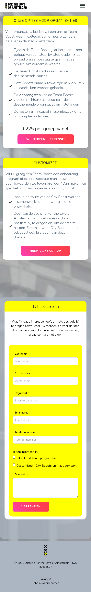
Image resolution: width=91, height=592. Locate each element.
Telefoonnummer (25, 432)
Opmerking (21, 474)
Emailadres (21, 412)
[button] (83, 6)
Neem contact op (45, 251)
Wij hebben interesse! (45, 139)
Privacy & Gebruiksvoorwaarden (45, 581)
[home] (16, 5)
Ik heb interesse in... (26, 452)
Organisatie (22, 393)
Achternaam (22, 373)
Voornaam (21, 354)
